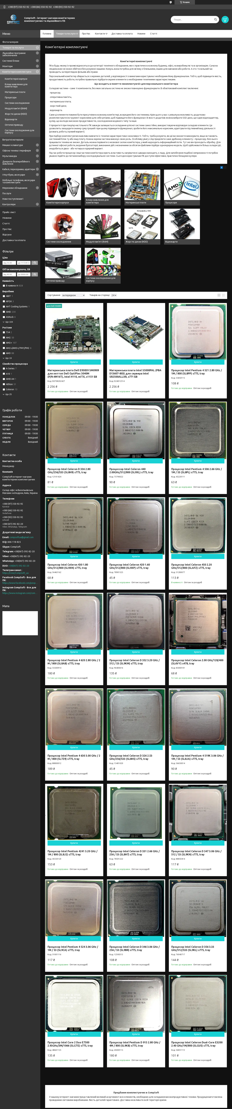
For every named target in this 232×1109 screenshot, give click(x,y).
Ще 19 (8, 358)
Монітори (7, 66)
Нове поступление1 (13, 199)
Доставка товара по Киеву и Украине (62, 1090)
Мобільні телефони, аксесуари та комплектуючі (18, 181)
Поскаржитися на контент (131, 1106)
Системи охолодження (17, 103)
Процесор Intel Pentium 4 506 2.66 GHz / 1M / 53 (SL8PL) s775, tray (196, 427)
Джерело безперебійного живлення (16, 162)
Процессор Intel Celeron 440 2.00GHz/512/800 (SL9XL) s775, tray (131, 427)
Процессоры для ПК (102, 1090)
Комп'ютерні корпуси (16, 79)
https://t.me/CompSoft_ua (15, 573)
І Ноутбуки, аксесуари (13, 174)
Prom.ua (132, 1100)
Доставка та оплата (122, 33)
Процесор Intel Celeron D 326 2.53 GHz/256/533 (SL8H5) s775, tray (130, 713)
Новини (141, 33)
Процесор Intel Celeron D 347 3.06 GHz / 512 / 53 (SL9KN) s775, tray (196, 809)
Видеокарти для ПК (193, 1090)
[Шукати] (215, 19)
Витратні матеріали (12, 139)
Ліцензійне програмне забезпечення (14, 54)
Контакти (100, 33)
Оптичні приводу (14, 125)
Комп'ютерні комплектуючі (16, 71)
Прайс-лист (9, 212)
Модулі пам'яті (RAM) (16, 108)
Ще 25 (8, 394)
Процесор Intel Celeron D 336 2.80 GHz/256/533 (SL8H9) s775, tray (69, 427)
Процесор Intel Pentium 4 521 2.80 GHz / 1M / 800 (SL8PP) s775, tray (196, 328)
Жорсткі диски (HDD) (16, 114)
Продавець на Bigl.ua (116, 1103)
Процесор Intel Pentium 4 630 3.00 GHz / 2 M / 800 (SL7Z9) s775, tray (74, 713)
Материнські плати (15, 92)
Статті (153, 33)
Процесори (10, 97)
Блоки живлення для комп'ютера (16, 85)
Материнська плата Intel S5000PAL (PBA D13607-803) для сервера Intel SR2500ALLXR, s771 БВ (135, 329)
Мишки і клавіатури (12, 145)
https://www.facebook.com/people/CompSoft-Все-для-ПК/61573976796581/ (20, 583)
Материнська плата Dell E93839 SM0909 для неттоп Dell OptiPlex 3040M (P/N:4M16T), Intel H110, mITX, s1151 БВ (73, 329)
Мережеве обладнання (14, 188)
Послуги (6, 193)
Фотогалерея (10, 42)
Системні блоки (10, 61)
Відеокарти (11, 119)
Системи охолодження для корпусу (19, 131)
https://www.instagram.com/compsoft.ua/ (20, 593)
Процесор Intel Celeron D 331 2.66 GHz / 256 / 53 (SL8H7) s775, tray (134, 809)
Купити (74, 318)
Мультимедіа (9, 156)
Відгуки (6, 234)
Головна (47, 33)
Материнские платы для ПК (151, 1090)
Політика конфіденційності (158, 1106)
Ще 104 (9, 322)
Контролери (8, 204)
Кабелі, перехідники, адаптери (18, 169)
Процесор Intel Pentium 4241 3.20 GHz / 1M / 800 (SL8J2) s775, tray (72, 809)
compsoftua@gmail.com (22, 537)
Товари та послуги (66, 33)
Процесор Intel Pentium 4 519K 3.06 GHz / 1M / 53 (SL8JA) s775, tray (197, 713)
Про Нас (86, 33)
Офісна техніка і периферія (16, 150)
